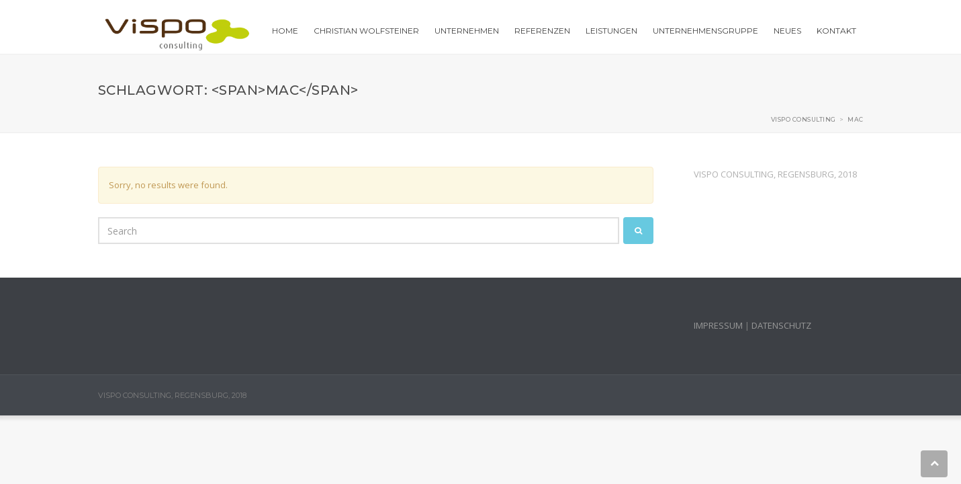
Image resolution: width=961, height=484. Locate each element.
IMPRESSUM (718, 325)
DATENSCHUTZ (781, 325)
